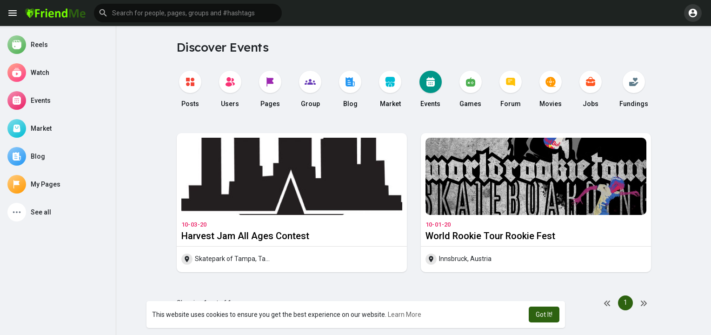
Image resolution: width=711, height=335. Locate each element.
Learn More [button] (404, 314)
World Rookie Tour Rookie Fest (490, 235)
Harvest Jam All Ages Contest (245, 235)
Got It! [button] (544, 314)
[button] (188, 13)
